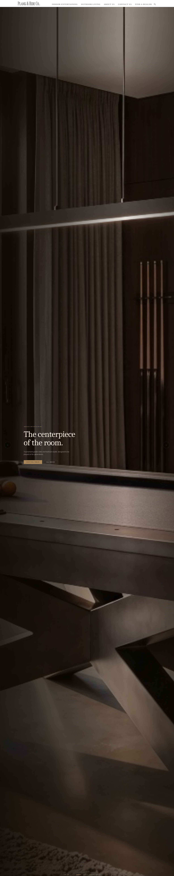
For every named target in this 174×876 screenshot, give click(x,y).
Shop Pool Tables (32, 462)
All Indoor (50, 462)
